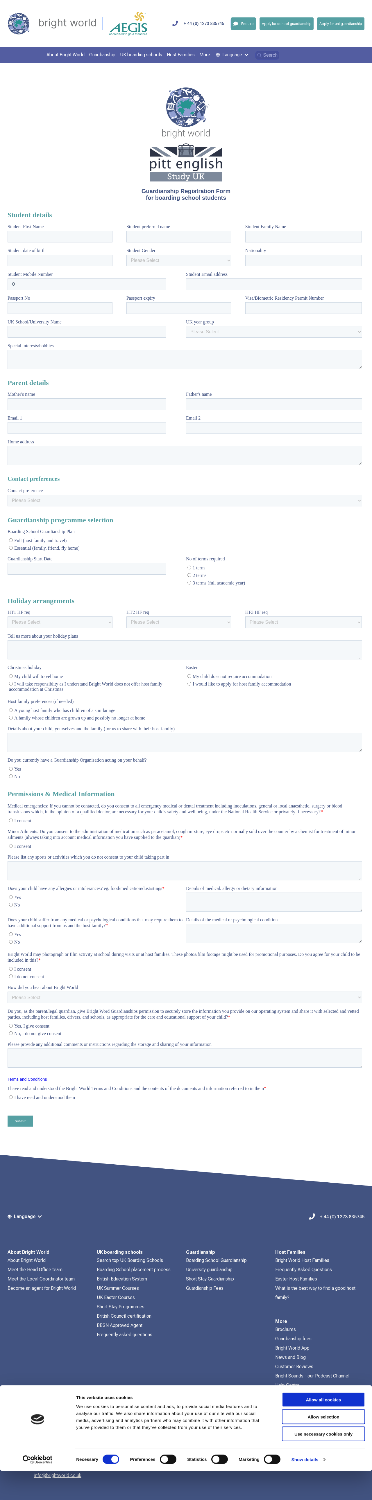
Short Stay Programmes (120, 1307)
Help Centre (287, 1385)
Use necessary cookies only (323, 1463)
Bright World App (292, 1348)
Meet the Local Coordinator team (41, 1279)
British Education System (122, 1279)
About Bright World (27, 1260)
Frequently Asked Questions (303, 1269)
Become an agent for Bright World (42, 1288)
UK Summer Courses (118, 1288)
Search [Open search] (267, 55)
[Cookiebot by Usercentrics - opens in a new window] (37, 1488)
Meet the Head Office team (35, 1269)
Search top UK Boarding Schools (130, 1260)
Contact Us (286, 1404)
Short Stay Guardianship (210, 1279)
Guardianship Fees (204, 1288)
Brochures (285, 1329)
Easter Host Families (296, 1279)
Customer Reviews (294, 1366)
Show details (305, 1488)
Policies (283, 1394)
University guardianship (209, 1269)
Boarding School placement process (134, 1269)
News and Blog (290, 1357)
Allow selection (323, 1445)
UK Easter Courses (116, 1297)
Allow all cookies (323, 1428)
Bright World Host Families (302, 1260)
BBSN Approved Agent (119, 1325)
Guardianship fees (293, 1338)
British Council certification (124, 1316)
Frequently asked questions (124, 1334)
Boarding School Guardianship (216, 1260)
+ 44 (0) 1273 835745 (204, 23)
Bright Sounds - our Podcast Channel (312, 1376)
